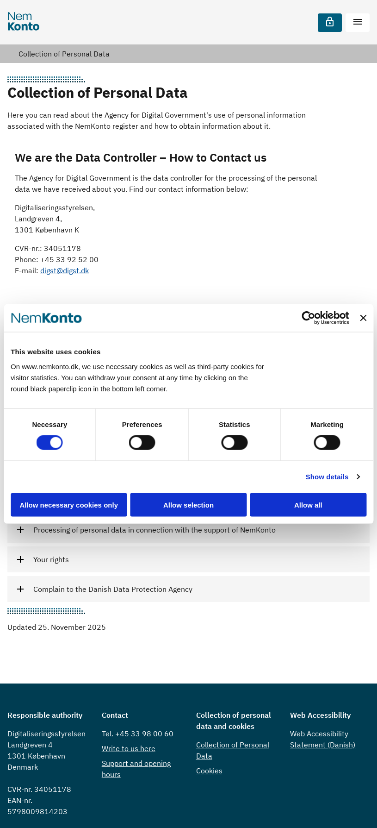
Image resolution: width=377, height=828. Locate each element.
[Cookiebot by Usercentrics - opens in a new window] (308, 318)
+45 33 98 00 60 (144, 733)
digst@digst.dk (64, 270)
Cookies (209, 770)
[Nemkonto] (23, 22)
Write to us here (128, 748)
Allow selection (188, 504)
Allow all (308, 504)
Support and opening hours (136, 769)
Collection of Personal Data (64, 53)
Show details (327, 477)
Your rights (51, 559)
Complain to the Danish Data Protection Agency (112, 589)
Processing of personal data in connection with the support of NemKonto (154, 529)
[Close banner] (363, 318)
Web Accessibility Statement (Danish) (322, 739)
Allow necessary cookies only (68, 504)
